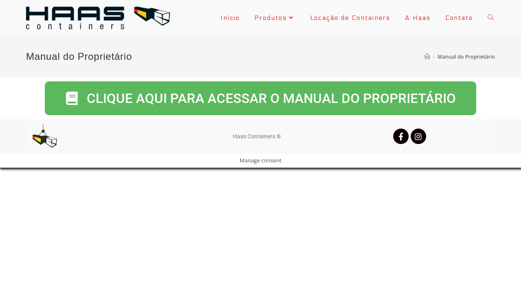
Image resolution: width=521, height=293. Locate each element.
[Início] (427, 56)
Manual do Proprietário (466, 56)
